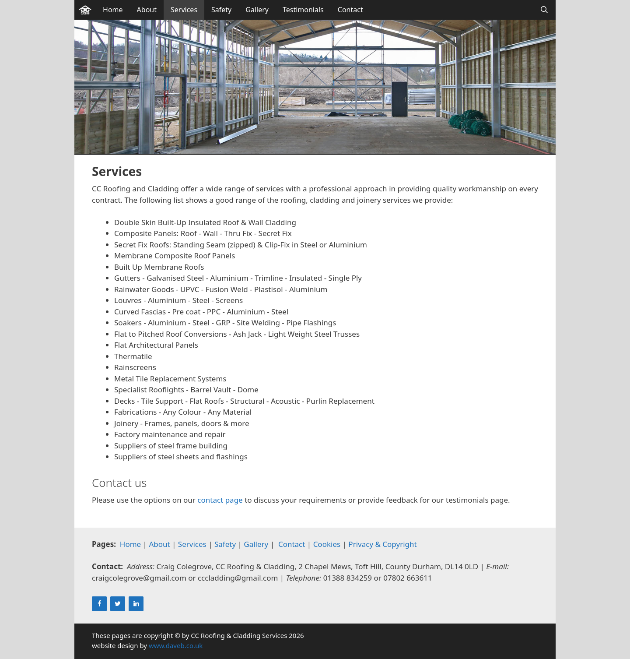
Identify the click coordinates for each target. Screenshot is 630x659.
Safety (221, 9)
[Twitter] (117, 603)
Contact (350, 9)
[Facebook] (99, 603)
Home (113, 9)
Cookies (327, 544)
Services (184, 9)
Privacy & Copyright (382, 544)
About (147, 9)
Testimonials (303, 9)
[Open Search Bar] (544, 10)
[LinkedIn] (136, 603)
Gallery (257, 9)
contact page (219, 500)
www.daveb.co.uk (176, 645)
